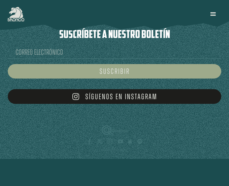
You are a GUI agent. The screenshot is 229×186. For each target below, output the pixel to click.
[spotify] (139, 141)
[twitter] (99, 141)
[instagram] (110, 141)
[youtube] (120, 141)
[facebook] (89, 141)
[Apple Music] (130, 141)
